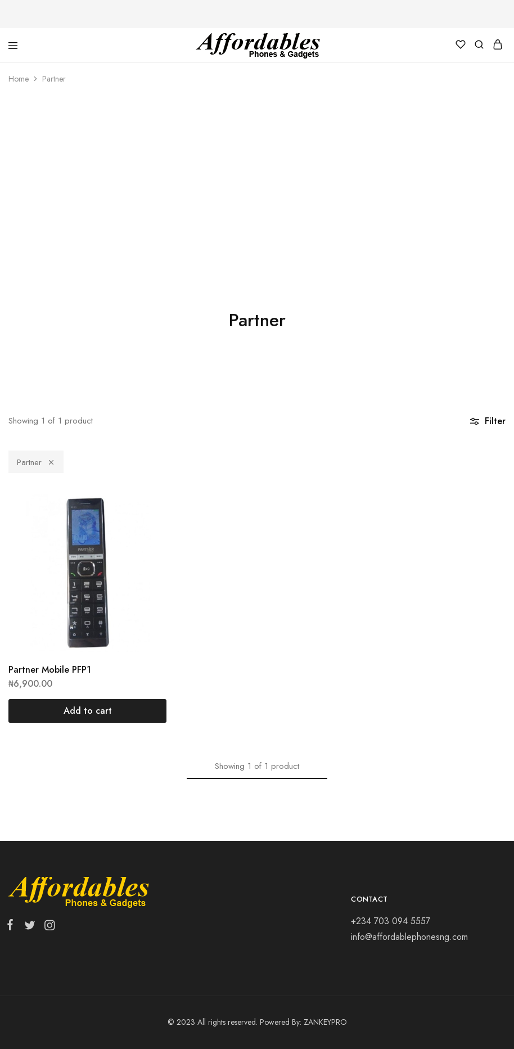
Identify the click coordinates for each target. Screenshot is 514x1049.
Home (18, 78)
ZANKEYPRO (325, 1022)
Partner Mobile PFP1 (49, 669)
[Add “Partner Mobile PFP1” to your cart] (87, 711)
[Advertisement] (257, 180)
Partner (36, 462)
